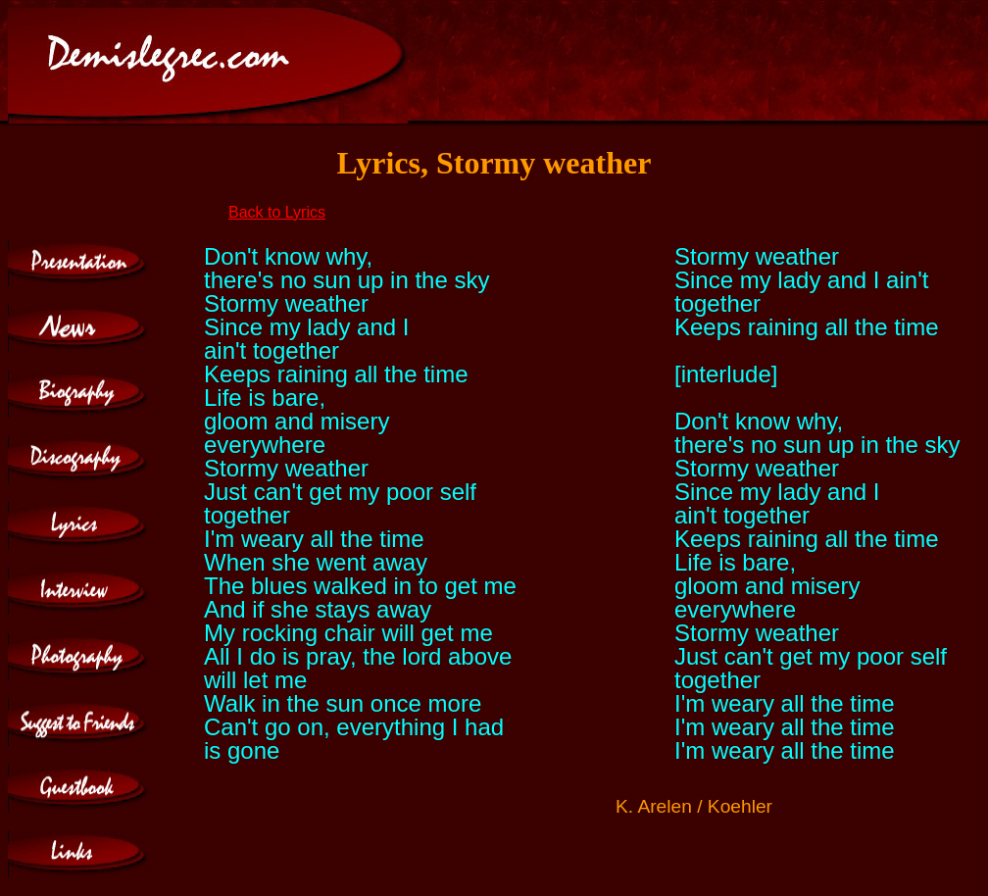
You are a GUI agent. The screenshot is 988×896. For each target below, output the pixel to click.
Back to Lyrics (276, 212)
